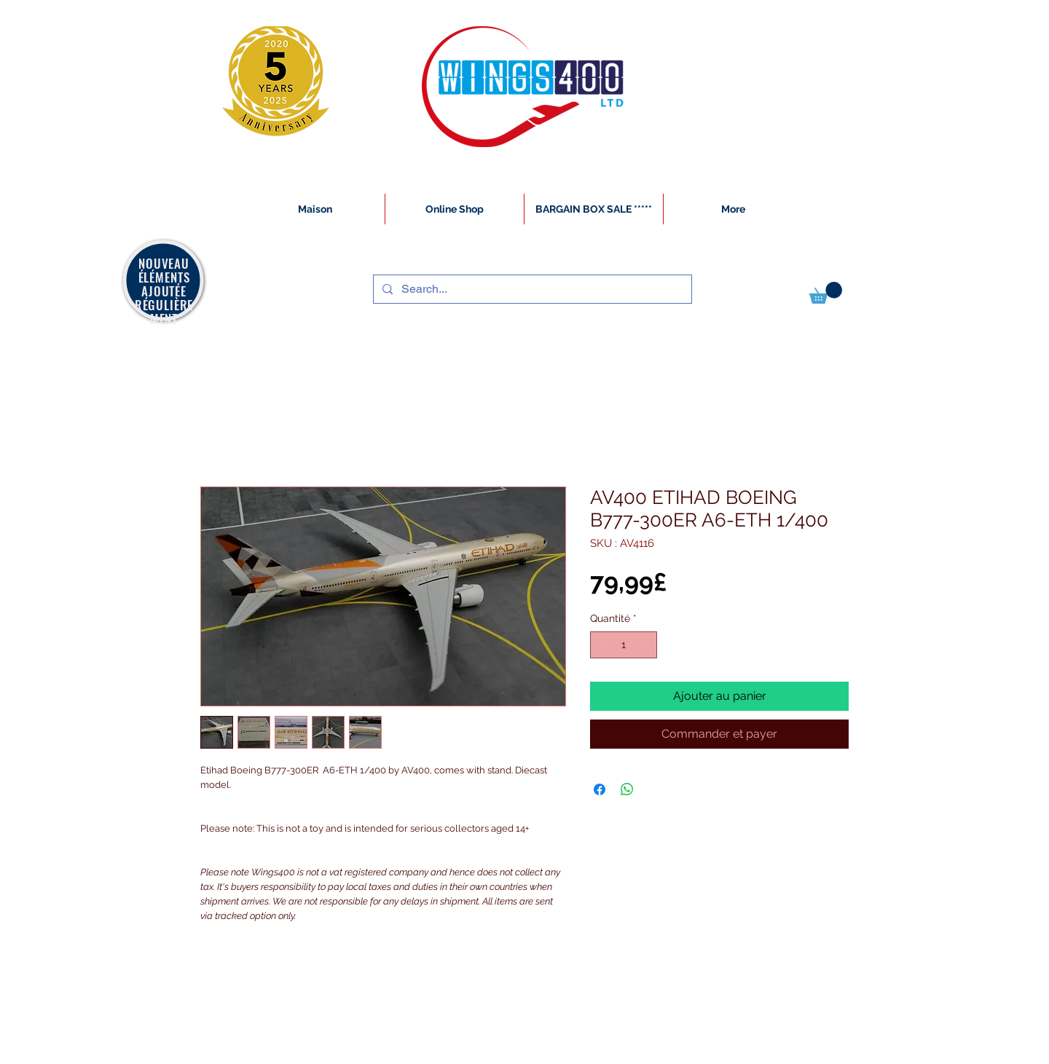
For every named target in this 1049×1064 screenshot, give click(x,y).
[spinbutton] (623, 645)
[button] (825, 293)
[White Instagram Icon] (201, 1056)
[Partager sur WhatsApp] (627, 789)
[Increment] (646, 645)
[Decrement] (601, 645)
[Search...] (531, 289)
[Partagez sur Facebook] (599, 789)
